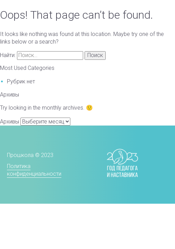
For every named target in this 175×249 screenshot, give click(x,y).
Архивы (9, 121)
